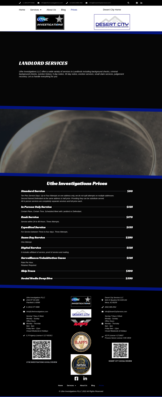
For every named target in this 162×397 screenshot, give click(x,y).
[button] (128, 2)
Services (35, 10)
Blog (63, 9)
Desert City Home (112, 9)
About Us (51, 9)
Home (22, 9)
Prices (74, 9)
